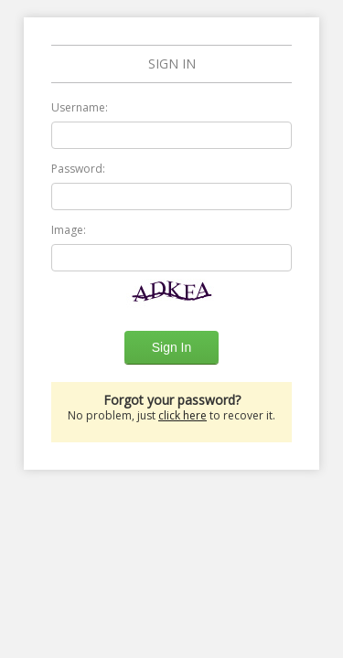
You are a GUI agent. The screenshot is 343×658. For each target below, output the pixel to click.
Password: (78, 168)
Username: (79, 107)
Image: (68, 230)
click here (182, 415)
